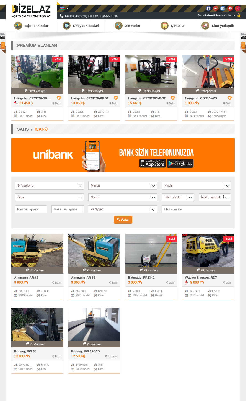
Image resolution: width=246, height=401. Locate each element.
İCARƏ (41, 129)
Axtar (125, 219)
